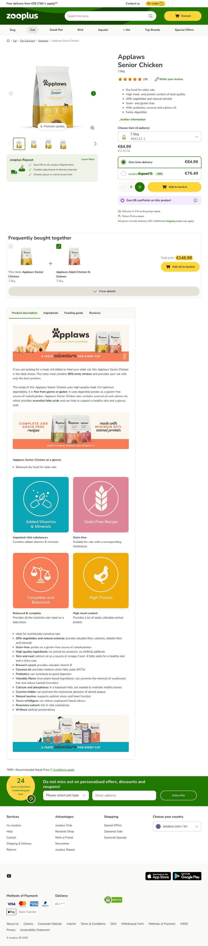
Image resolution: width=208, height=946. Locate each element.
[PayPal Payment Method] (45, 905)
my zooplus (13, 825)
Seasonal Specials (115, 837)
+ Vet (126, 30)
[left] (11, 93)
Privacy (10, 930)
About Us (12, 924)
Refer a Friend (64, 837)
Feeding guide (73, 313)
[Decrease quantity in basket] (123, 187)
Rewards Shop (64, 831)
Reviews (95, 313)
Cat (32, 30)
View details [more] (104, 291)
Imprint (71, 924)
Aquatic (103, 30)
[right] (93, 93)
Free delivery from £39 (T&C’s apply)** (31, 3)
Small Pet (56, 30)
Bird (80, 30)
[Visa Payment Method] (11, 905)
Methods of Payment (162, 924)
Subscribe (178, 795)
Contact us (133, 3)
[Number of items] (131, 187)
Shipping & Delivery (18, 844)
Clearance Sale (113, 831)
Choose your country (168, 817)
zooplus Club (63, 825)
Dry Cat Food (27, 40)
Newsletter (62, 844)
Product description (24, 313)
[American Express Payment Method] (34, 905)
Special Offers (184, 30)
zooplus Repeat (65, 850)
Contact (11, 837)
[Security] (113, 900)
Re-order (155, 3)
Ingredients (50, 313)
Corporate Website (50, 924)
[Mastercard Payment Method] (23, 905)
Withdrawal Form (132, 924)
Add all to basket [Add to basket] (183, 267)
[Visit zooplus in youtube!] (8, 875)
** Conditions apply (62, 770)
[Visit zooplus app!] (158, 879)
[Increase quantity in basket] (140, 187)
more (157, 211)
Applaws (43, 40)
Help (9, 831)
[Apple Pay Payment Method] (11, 913)
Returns (11, 850)
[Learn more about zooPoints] (195, 200)
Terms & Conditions (93, 924)
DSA (113, 924)
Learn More (88, 159)
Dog (12, 30)
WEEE (184, 924)
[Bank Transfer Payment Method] (27, 912)
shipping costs (174, 221)
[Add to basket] (175, 187)
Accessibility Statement (35, 930)
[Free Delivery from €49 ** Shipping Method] (60, 905)
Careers (28, 924)
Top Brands (152, 30)
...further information (132, 119)
